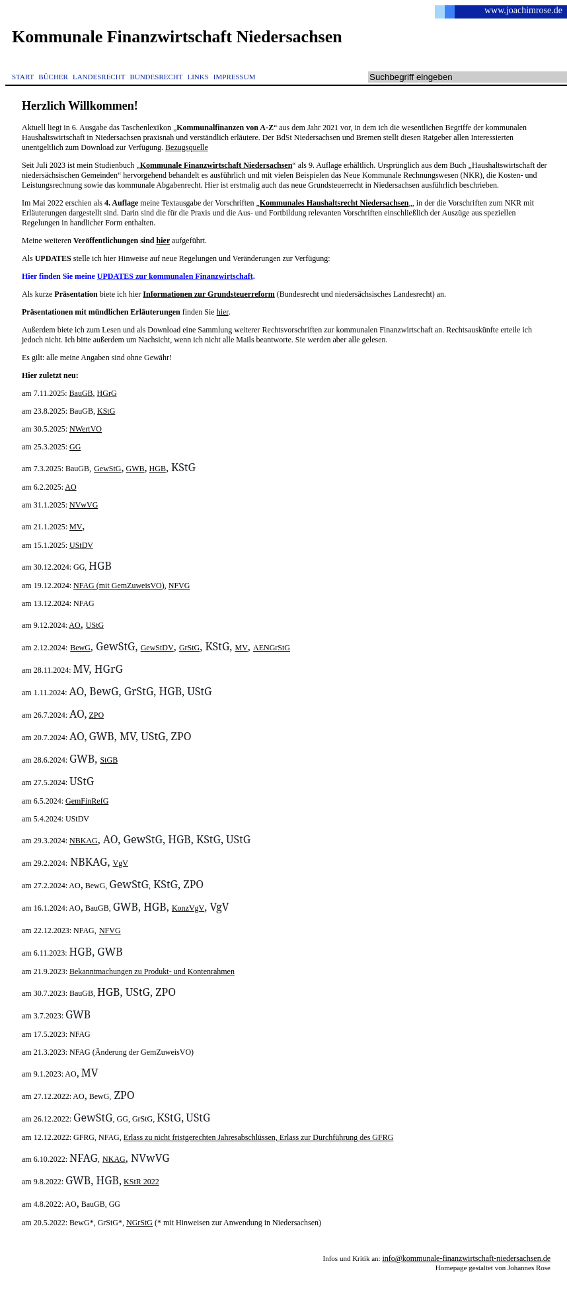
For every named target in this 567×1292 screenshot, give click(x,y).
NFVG (179, 585)
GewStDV (157, 647)
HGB (157, 468)
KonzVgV (188, 908)
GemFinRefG (86, 801)
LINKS (197, 77)
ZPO (96, 715)
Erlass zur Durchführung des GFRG (337, 1137)
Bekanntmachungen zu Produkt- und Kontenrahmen (152, 971)
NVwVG (83, 505)
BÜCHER (53, 77)
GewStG (107, 468)
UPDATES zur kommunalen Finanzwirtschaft (175, 276)
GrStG (189, 647)
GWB (135, 468)
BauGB (81, 393)
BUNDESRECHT (156, 77)
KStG (106, 411)
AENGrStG (271, 647)
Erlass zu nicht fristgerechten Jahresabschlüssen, (202, 1137)
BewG (80, 647)
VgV (120, 863)
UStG (95, 625)
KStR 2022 (141, 1181)
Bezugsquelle (186, 147)
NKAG (114, 1159)
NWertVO (85, 429)
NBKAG (83, 840)
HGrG (107, 393)
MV (75, 526)
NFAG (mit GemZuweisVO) (119, 585)
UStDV (81, 545)
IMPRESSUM (234, 77)
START (23, 77)
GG (75, 446)
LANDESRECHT (99, 77)
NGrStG (139, 1222)
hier (163, 240)
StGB (109, 760)
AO (70, 487)
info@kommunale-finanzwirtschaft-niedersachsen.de (466, 1258)
